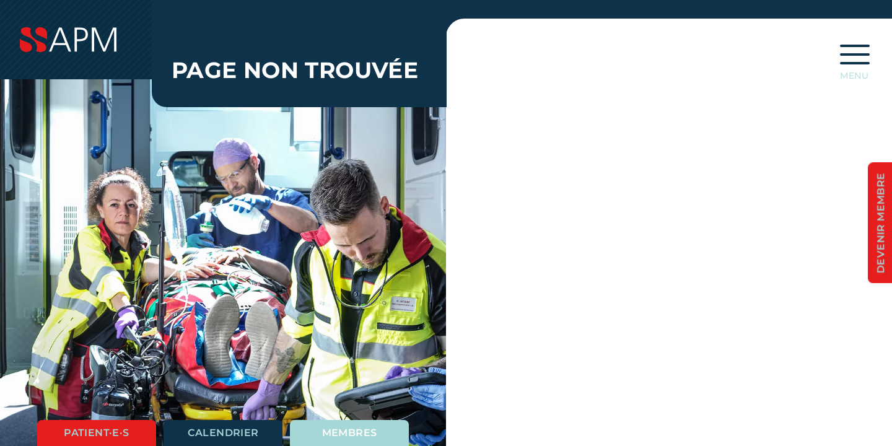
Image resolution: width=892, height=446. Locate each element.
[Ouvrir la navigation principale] (855, 58)
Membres (349, 433)
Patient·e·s (96, 433)
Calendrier (223, 433)
